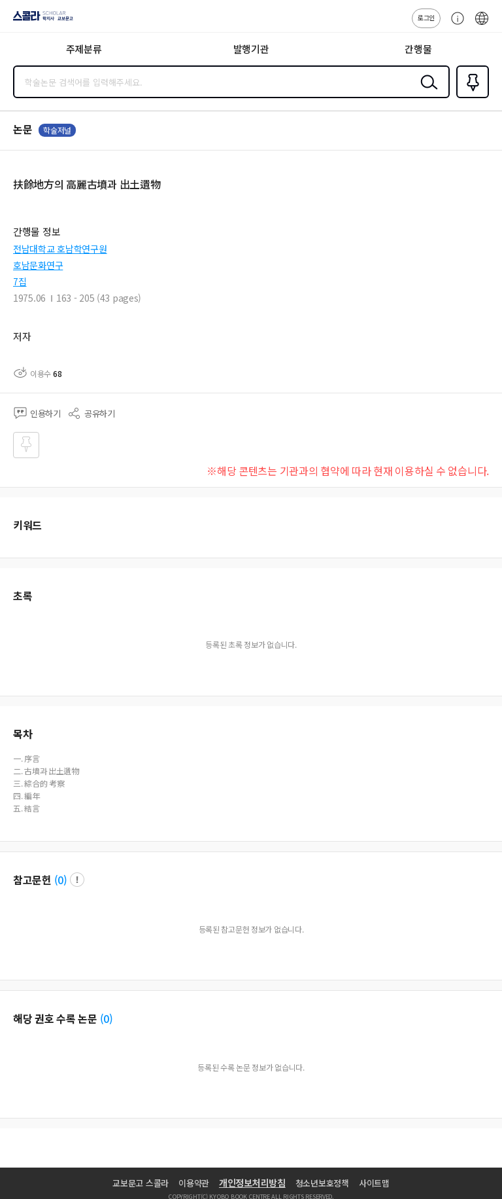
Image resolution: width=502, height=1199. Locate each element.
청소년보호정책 (322, 1183)
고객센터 (454, 25)
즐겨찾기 (470, 97)
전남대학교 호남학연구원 (60, 248)
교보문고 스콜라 (140, 1183)
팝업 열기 (77, 879)
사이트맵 (374, 1183)
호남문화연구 (38, 265)
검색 (426, 92)
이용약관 (193, 1183)
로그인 (426, 17)
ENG (482, 25)
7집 (19, 281)
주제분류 (84, 49)
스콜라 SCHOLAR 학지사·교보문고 (39, 20)
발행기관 (251, 49)
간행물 (418, 49)
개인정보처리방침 (252, 1182)
